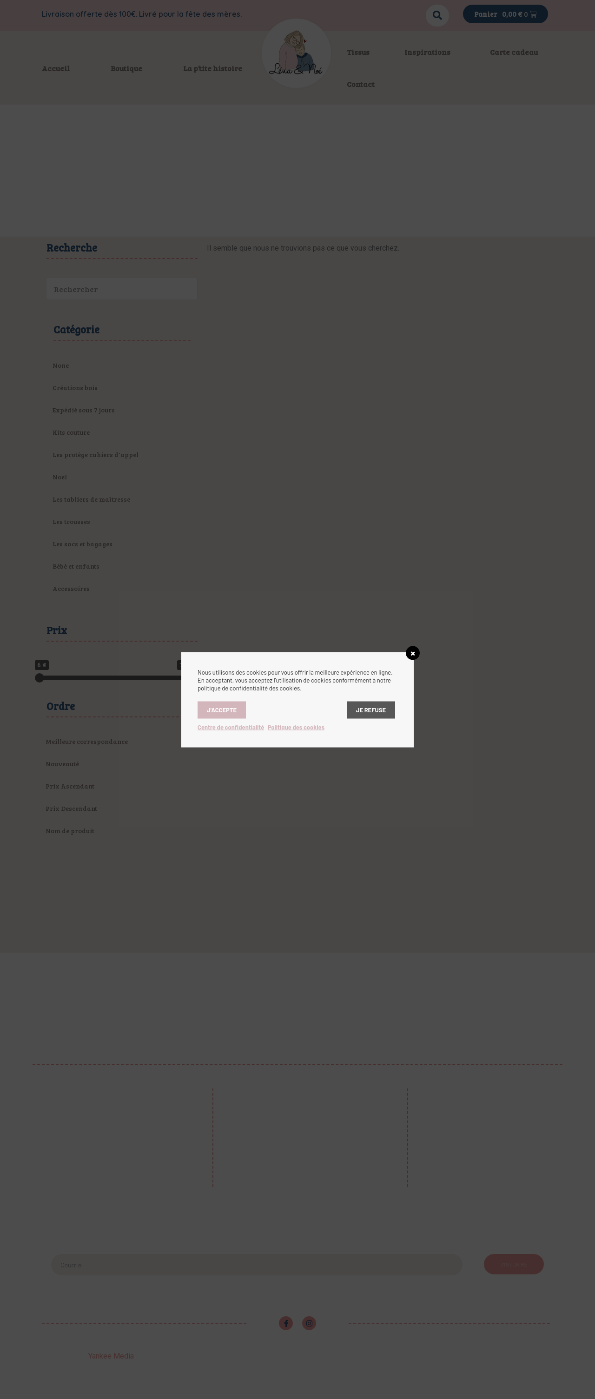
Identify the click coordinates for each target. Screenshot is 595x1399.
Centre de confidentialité (231, 726)
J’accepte (222, 709)
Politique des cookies (296, 726)
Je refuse (371, 709)
